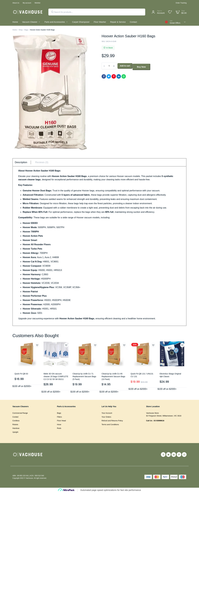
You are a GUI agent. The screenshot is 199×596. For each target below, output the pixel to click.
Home (15, 22)
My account (27, 3)
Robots (15, 424)
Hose (59, 424)
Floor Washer (100, 22)
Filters (59, 417)
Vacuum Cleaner (29, 22)
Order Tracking (181, 3)
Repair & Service (118, 22)
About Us (15, 3)
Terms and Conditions (110, 424)
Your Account (107, 413)
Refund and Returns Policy (112, 421)
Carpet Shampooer (81, 22)
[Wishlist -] (171, 11)
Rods (59, 428)
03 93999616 (159, 421)
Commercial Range (20, 413)
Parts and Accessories (54, 22)
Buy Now (144, 65)
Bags (26, 30)
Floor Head (61, 421)
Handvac (15, 428)
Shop (21, 30)
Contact (133, 22)
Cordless (15, 421)
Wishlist (37, 3)
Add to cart (126, 65)
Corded (15, 417)
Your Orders (106, 417)
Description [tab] (21, 162)
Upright (15, 432)
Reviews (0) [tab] (41, 162)
